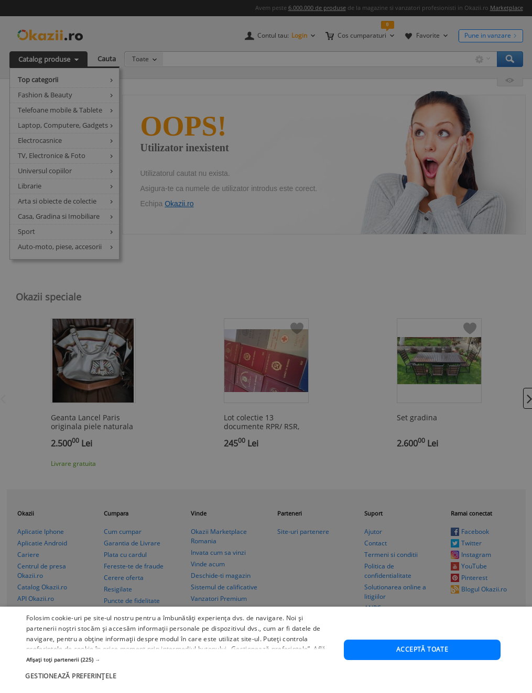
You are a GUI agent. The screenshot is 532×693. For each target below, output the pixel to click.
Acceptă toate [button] (422, 649)
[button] (180, 660)
